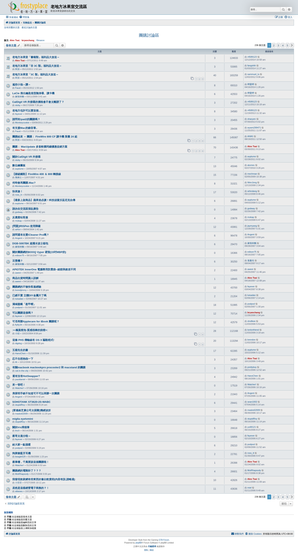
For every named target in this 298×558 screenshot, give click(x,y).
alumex (250, 165)
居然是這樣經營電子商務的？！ (30, 487)
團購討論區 (149, 35)
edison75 (19, 255)
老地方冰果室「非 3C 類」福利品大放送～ (37, 65)
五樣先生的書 (20, 350)
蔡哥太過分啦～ (21, 435)
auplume (251, 156)
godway (19, 212)
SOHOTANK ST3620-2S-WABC (31, 401)
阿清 (17, 69)
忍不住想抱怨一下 (22, 358)
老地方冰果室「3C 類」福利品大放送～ (35, 74)
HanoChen (20, 353)
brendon (251, 339)
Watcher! (19, 388)
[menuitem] (24, 17)
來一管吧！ (18, 384)
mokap (18, 221)
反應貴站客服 (20, 217)
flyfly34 (18, 325)
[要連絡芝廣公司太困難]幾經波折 (31, 410)
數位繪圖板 (18, 165)
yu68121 (251, 427)
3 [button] (278, 45)
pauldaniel (20, 379)
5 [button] (287, 45)
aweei (18, 273)
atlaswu (19, 491)
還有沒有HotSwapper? (26, 376)
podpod (19, 307)
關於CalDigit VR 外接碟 (26, 156)
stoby (17, 105)
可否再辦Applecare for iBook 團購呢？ (35, 321)
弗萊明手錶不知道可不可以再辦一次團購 (35, 393)
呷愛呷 (250, 84)
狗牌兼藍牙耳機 (21, 453)
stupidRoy (20, 405)
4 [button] (282, 45)
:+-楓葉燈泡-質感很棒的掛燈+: (30, 330)
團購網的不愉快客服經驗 (26, 286)
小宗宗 (18, 482)
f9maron (40, 40)
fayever (18, 114)
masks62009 (21, 413)
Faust (18, 88)
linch (17, 430)
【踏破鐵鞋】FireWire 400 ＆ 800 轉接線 (36, 174)
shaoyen (251, 119)
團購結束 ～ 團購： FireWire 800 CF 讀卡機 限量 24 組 (44, 136)
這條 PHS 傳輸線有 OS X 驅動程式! (33, 339)
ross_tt (18, 195)
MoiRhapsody (22, 474)
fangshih (251, 65)
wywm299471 (254, 127)
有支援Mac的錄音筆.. (24, 127)
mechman (252, 174)
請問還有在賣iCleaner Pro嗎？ (30, 234)
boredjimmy (21, 290)
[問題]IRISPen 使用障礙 (26, 226)
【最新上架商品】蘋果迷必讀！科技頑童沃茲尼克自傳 (43, 200)
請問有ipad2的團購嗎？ (26, 119)
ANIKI (250, 136)
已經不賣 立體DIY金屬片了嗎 (29, 295)
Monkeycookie (22, 122)
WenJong (252, 182)
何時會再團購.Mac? (23, 182)
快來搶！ (17, 191)
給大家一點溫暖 (21, 444)
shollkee (251, 321)
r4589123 (252, 57)
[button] (292, 45)
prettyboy (251, 367)
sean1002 (252, 402)
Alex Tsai (15, 40)
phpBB (138, 543)
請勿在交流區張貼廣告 (25, 208)
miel (249, 487)
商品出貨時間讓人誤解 (25, 278)
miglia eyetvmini (22, 418)
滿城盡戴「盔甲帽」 (24, 304)
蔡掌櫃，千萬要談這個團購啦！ (30, 461)
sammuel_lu (253, 74)
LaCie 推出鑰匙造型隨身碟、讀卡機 (33, 93)
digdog (18, 343)
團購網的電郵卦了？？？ (26, 470)
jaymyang (252, 226)
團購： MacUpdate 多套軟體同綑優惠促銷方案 (39, 146)
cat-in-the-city (21, 371)
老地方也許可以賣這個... (26, 110)
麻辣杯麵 (19, 96)
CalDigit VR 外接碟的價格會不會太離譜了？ (38, 101)
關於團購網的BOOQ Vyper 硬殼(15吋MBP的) (39, 252)
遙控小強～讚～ (21, 84)
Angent (18, 238)
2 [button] (273, 45)
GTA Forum (164, 540)
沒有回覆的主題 (12, 27)
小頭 (17, 333)
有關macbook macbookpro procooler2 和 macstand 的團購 (48, 367)
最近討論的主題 (29, 27)
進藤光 (250, 260)
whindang (252, 191)
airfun (18, 229)
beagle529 (20, 456)
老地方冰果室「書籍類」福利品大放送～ (35, 57)
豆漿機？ (17, 260)
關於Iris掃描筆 (20, 427)
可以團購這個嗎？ (22, 312)
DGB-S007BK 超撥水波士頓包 (30, 243)
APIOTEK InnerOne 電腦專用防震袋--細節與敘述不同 (44, 269)
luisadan (19, 299)
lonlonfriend (253, 330)
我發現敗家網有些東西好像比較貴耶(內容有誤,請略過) (43, 479)
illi (16, 362)
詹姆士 (18, 177)
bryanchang (28, 40)
